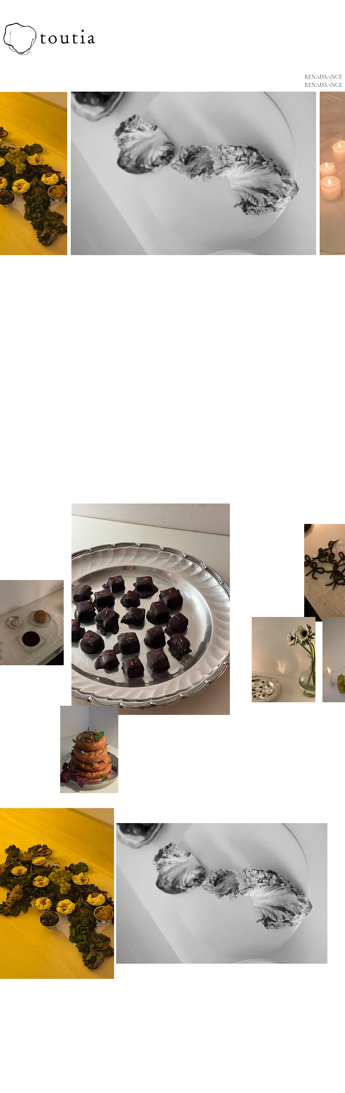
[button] (57, 893)
